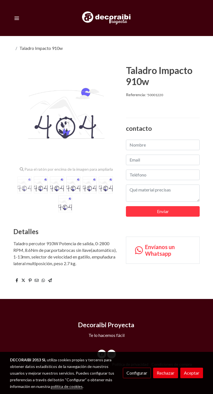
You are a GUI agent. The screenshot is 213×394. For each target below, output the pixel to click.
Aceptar (191, 372)
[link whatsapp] (163, 250)
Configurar (136, 372)
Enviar (163, 211)
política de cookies (67, 386)
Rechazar (165, 372)
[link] (107, 18)
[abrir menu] (16, 18)
